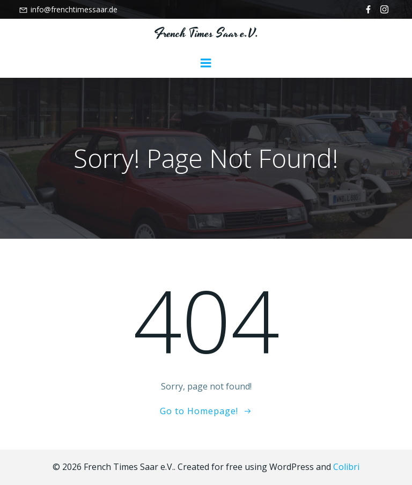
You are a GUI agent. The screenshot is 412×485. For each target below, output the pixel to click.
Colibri (346, 467)
